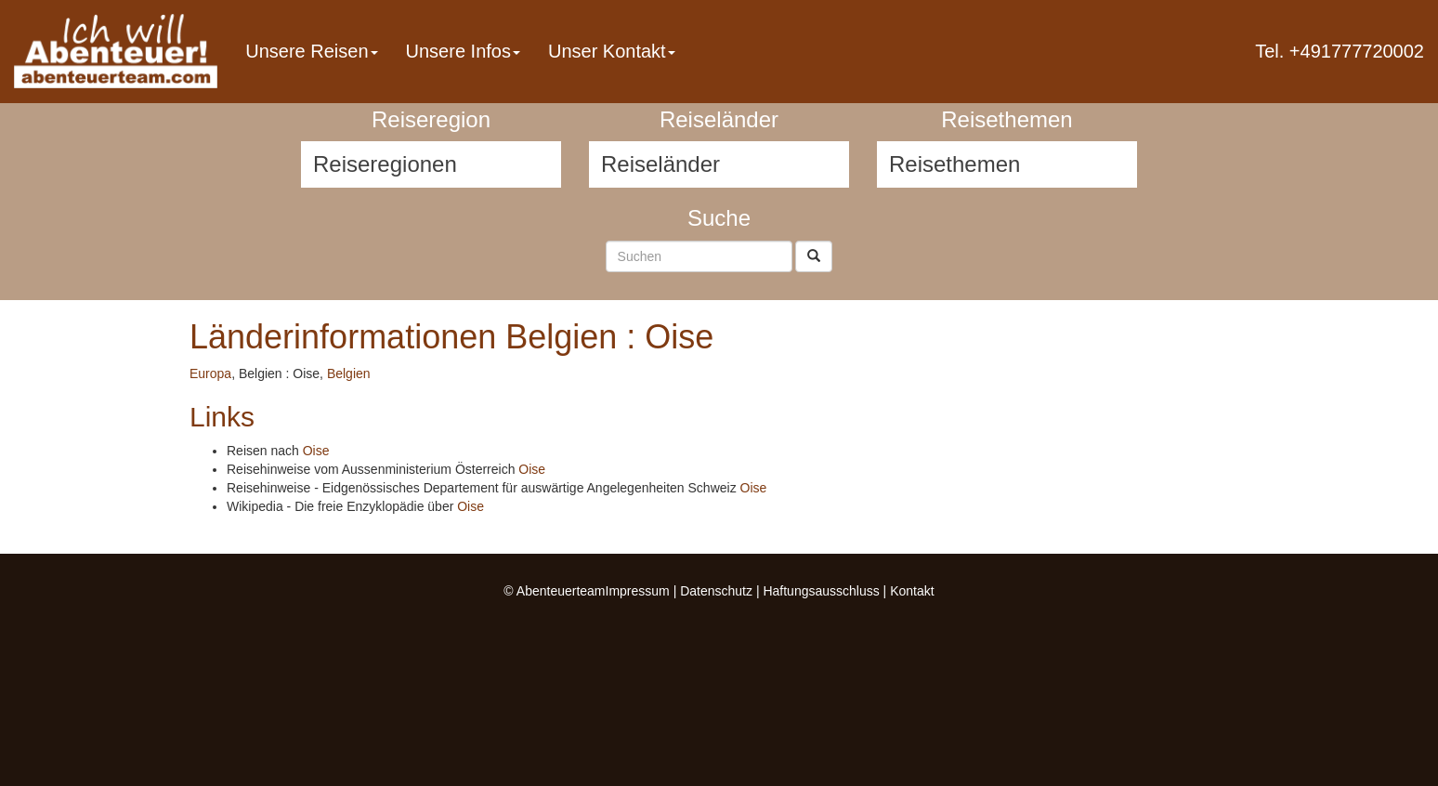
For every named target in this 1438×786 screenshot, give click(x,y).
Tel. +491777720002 (1339, 51)
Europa (210, 373)
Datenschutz (716, 590)
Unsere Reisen (311, 51)
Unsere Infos (463, 51)
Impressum (638, 590)
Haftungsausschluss (821, 590)
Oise (316, 450)
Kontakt (912, 590)
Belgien (349, 373)
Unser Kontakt (611, 51)
